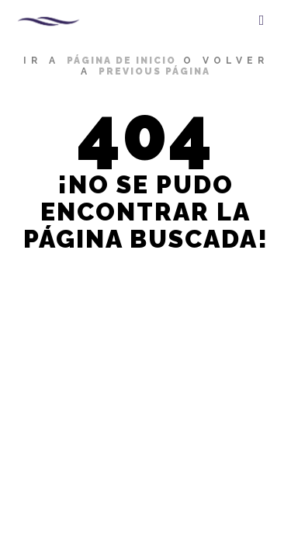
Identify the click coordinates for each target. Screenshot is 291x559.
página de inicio (121, 60)
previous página (154, 71)
